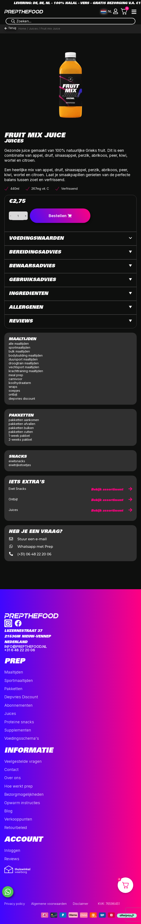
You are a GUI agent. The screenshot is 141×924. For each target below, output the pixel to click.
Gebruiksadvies (32, 280)
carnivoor (15, 379)
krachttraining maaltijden (26, 371)
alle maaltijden (19, 343)
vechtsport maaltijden (24, 367)
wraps (13, 386)
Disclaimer (80, 904)
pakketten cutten (21, 432)
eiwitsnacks (17, 461)
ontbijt (13, 394)
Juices (33, 28)
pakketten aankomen (24, 420)
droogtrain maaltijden (24, 363)
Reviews (21, 321)
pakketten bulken (21, 428)
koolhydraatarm (20, 383)
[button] (116, 11)
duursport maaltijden (23, 359)
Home (22, 28)
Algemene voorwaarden (49, 904)
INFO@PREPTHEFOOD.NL (25, 646)
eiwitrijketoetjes (20, 465)
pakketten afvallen (22, 424)
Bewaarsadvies (32, 266)
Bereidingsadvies (35, 252)
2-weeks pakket (20, 439)
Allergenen (26, 307)
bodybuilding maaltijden (26, 355)
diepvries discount (22, 398)
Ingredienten (28, 293)
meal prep (16, 375)
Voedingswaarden (36, 238)
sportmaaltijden (20, 347)
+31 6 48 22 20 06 (19, 650)
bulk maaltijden (20, 351)
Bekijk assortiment (111, 489)
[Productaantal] (18, 215)
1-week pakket (19, 435)
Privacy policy (14, 904)
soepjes (14, 390)
